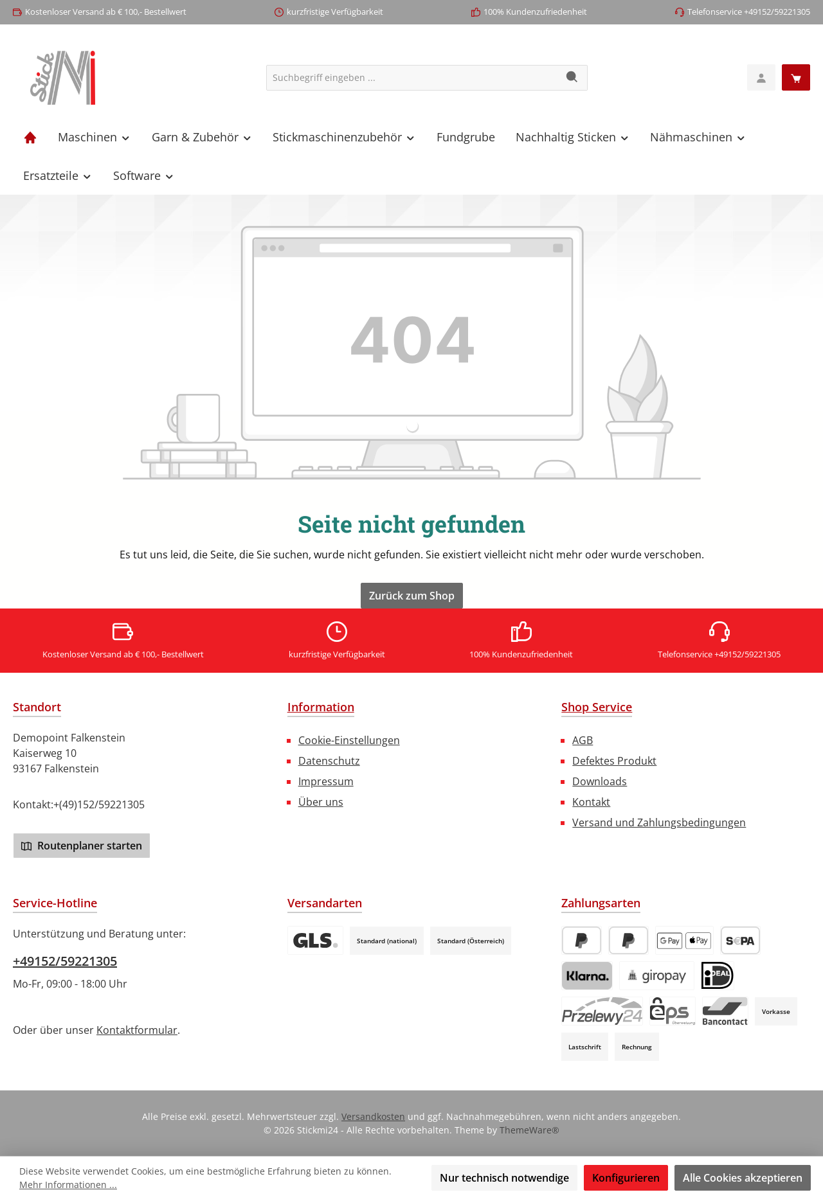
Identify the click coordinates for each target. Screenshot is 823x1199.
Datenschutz (329, 761)
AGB (582, 740)
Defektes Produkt (614, 761)
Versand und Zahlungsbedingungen (659, 822)
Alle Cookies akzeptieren (742, 1178)
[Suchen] (572, 78)
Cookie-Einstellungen (349, 740)
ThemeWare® (529, 1130)
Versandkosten (373, 1116)
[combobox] (412, 78)
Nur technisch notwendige (504, 1178)
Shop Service (596, 707)
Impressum (326, 781)
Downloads (599, 781)
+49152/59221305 (65, 961)
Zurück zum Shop (412, 596)
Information (320, 707)
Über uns (320, 802)
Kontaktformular (136, 1030)
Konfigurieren (626, 1178)
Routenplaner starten (81, 846)
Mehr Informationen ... (68, 1184)
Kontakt (591, 802)
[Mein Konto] (761, 77)
